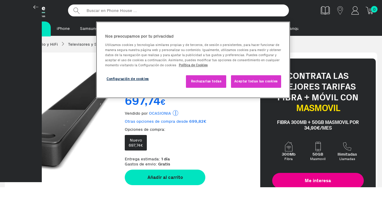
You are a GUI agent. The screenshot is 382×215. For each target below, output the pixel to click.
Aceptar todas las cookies (256, 81)
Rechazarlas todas (206, 81)
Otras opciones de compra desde (166, 122)
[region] (193, 60)
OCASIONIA (160, 113)
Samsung (89, 28)
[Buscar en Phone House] (178, 10)
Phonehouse (32, 10)
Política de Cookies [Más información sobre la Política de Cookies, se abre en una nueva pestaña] (193, 65)
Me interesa (318, 181)
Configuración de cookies (128, 79)
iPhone (63, 28)
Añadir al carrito (165, 178)
